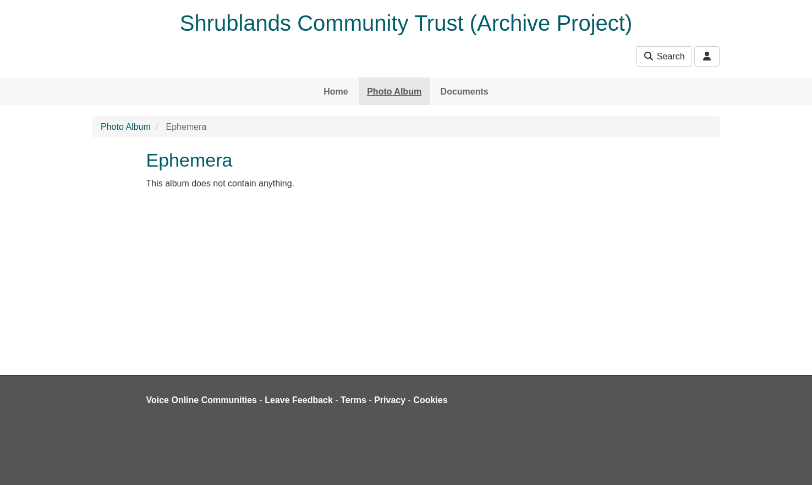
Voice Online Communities (201, 400)
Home (335, 91)
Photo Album (394, 91)
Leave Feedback (299, 400)
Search (663, 56)
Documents (465, 91)
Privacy (389, 400)
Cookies (430, 400)
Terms (353, 400)
